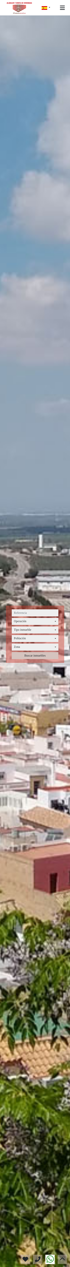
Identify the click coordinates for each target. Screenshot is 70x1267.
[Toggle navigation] (62, 7)
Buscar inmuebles (35, 655)
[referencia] (35, 612)
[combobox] (35, 621)
